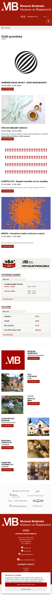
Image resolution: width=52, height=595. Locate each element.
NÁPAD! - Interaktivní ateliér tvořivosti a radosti (23, 233)
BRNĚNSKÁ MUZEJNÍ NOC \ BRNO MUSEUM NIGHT (24, 82)
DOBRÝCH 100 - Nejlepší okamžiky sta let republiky (24, 181)
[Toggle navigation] (48, 21)
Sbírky (26, 570)
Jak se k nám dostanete (27, 560)
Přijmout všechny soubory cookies (26, 584)
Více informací (7, 89)
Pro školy (26, 572)
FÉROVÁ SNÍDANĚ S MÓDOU (14, 127)
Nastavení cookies (26, 589)
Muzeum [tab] (6, 279)
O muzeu (26, 568)
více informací (33, 358)
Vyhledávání (32, 17)
